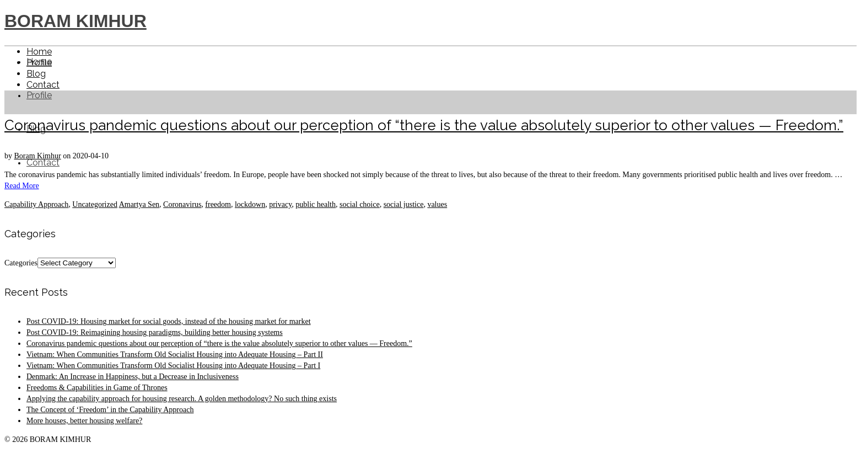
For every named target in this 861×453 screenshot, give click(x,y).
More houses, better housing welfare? (84, 421)
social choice (360, 204)
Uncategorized (94, 204)
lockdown (250, 204)
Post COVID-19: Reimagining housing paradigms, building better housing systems (154, 332)
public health (315, 204)
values (437, 204)
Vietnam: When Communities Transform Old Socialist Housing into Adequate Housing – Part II (174, 354)
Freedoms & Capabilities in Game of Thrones (97, 387)
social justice (404, 204)
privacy (280, 204)
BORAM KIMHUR (75, 21)
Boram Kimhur (37, 156)
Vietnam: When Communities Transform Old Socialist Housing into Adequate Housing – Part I (173, 365)
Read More (21, 186)
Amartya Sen (139, 204)
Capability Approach (36, 204)
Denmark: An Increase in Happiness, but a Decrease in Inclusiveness (132, 376)
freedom (218, 204)
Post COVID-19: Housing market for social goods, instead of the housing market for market (168, 321)
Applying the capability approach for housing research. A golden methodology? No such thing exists (181, 399)
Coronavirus (182, 204)
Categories (20, 263)
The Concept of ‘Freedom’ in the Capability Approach (109, 410)
